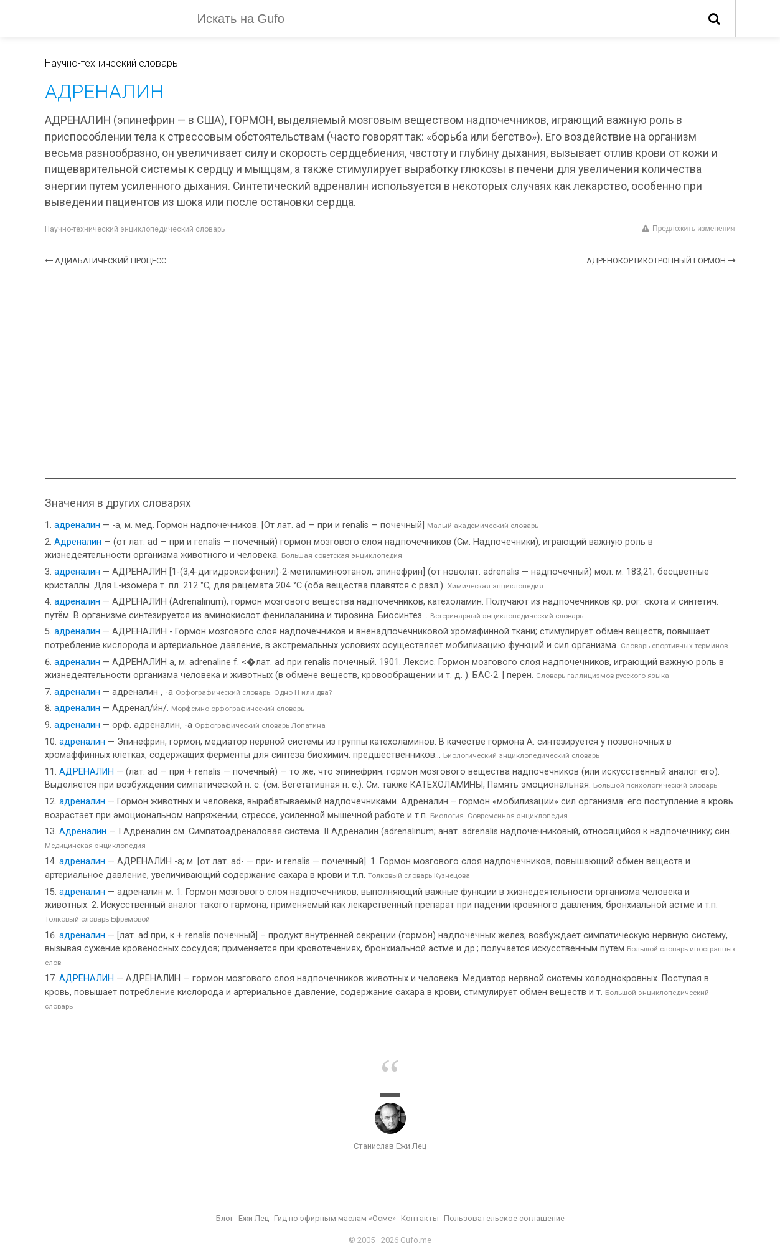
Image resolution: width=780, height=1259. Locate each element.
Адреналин (77, 542)
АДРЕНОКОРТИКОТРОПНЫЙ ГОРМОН (656, 260)
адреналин (77, 525)
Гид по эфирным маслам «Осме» (335, 1218)
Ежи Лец (253, 1218)
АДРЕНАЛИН (86, 771)
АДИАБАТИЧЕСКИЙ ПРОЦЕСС (110, 260)
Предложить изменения (688, 228)
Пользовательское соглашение (504, 1218)
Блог (224, 1218)
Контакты (420, 1218)
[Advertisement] (390, 372)
